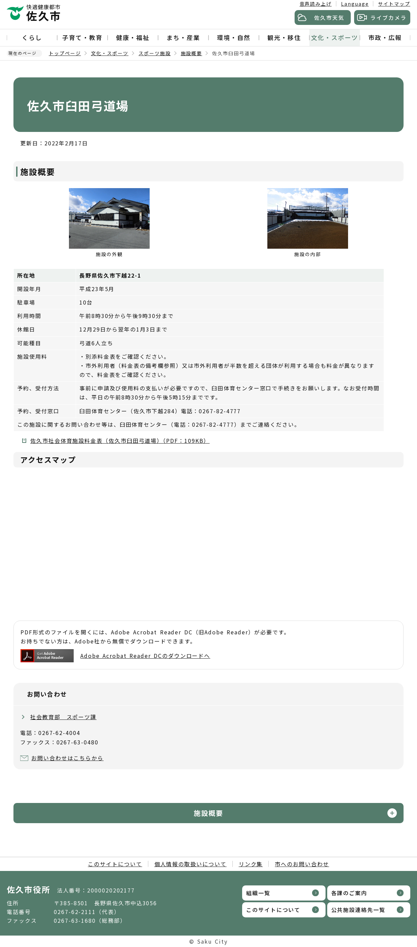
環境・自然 (234, 37)
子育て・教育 (82, 37)
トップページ (65, 53)
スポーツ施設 (155, 53)
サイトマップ (394, 3)
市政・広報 (385, 37)
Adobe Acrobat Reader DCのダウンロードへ (115, 655)
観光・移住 (284, 37)
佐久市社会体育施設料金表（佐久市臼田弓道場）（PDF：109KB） (120, 440)
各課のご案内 (349, 893)
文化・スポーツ (334, 37)
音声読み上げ (316, 3)
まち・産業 (183, 37)
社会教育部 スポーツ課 (63, 717)
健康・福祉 (133, 37)
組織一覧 (258, 893)
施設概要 (191, 53)
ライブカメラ (388, 17)
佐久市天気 (329, 17)
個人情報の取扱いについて (190, 864)
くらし (32, 37)
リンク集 (251, 864)
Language (355, 3)
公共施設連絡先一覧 (358, 910)
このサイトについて (115, 864)
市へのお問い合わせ (302, 864)
